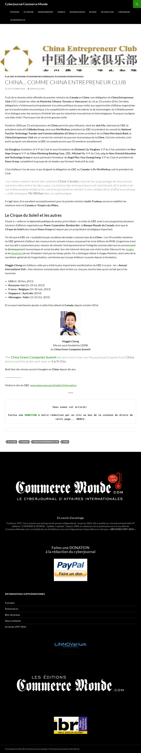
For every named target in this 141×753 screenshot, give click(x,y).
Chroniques (124, 12)
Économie (29, 12)
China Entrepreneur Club (45, 442)
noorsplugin (42, 749)
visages (129, 249)
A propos (10, 602)
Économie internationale (69, 76)
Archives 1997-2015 (15, 626)
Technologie (107, 12)
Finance (61, 12)
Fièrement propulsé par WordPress (64, 749)
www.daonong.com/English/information (53, 385)
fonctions (17, 253)
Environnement (45, 12)
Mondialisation (77, 12)
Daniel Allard (37, 88)
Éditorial (14, 12)
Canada (24, 442)
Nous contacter (13, 620)
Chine (65, 442)
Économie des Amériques (40, 76)
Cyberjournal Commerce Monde (26, 4)
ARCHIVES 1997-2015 (122, 529)
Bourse (92, 12)
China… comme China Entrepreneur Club (65, 82)
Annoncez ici (11, 608)
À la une (9, 76)
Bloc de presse (12, 614)
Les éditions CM (17, 20)
